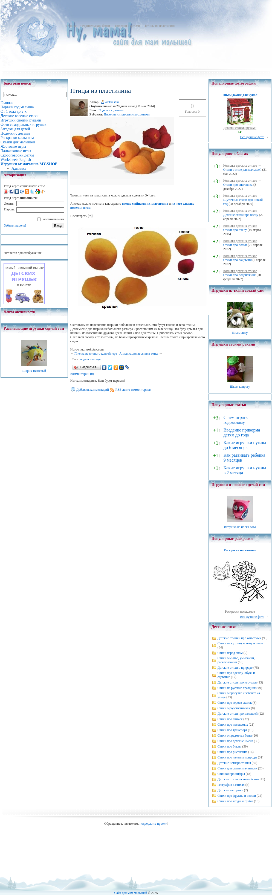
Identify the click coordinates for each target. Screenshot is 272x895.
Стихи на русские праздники (237, 688)
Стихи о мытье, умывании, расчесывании (236, 660)
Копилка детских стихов (240, 165)
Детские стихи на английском (238, 779)
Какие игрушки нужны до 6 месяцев (245, 445)
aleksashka (112, 102)
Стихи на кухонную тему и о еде (240, 643)
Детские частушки (230, 790)
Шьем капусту (240, 387)
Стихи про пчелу (235, 230)
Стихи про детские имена (235, 741)
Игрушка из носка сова (240, 527)
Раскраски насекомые (240, 611)
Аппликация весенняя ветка (138, 353)
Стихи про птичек (230, 719)
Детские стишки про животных (239, 638)
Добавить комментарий (92, 390)
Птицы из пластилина (160, 26)
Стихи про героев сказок (235, 703)
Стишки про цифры (231, 774)
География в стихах (231, 785)
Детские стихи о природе (235, 668)
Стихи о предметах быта (235, 735)
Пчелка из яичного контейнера (95, 353)
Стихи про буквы (230, 746)
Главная (71, 26)
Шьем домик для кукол (239, 95)
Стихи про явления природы (237, 757)
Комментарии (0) (82, 374)
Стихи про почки (235, 245)
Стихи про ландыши (237, 260)
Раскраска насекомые (240, 550)
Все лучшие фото (252, 137)
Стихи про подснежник (239, 275)
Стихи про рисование (232, 752)
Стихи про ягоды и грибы (235, 801)
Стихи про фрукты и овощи (237, 796)
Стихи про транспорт (232, 730)
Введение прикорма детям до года (242, 432)
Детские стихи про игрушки (237, 682)
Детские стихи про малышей (238, 714)
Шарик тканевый (34, 371)
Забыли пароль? (15, 225)
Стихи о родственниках (234, 708)
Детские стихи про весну (240, 215)
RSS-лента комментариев (133, 390)
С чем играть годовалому (236, 420)
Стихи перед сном (230, 653)
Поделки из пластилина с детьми (127, 114)
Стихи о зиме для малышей (242, 170)
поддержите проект (153, 824)
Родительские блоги (96, 26)
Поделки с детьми (127, 26)
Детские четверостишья (234, 763)
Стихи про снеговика (238, 185)
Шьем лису (240, 333)
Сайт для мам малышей (130, 893)
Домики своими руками (240, 128)
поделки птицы (90, 359)
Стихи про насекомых (233, 724)
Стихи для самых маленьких (237, 768)
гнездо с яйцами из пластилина (145, 203)
